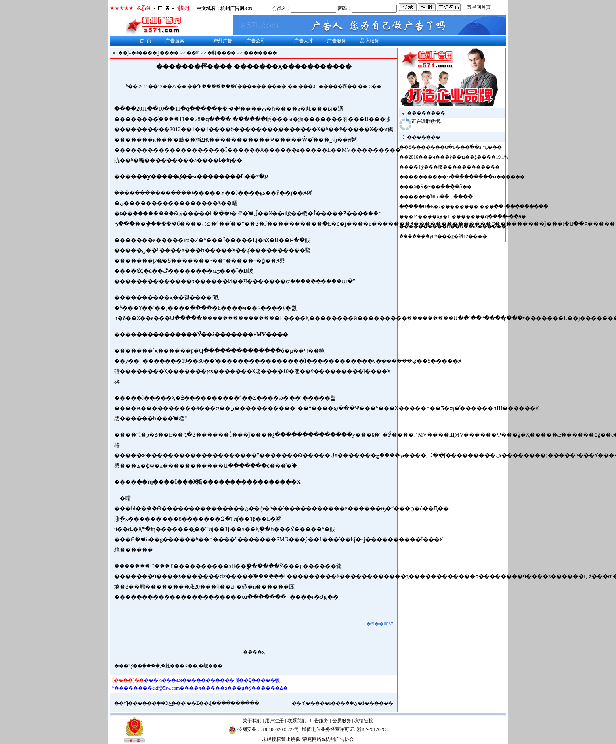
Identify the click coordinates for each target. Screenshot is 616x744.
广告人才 (303, 41)
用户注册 (274, 720)
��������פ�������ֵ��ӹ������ (467, 177)
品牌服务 (369, 41)
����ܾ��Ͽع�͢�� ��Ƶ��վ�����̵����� (198, 703)
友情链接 (363, 720)
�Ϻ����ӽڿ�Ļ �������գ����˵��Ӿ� (467, 216)
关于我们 (252, 720)
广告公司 (255, 41)
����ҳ (254, 652)
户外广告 (222, 41)
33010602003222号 (280, 729)
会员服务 (341, 720)
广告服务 (336, 41)
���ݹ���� (161, 53)
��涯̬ (193, 53)
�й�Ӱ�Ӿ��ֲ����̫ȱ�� (440, 187)
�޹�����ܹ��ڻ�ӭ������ (354, 703)
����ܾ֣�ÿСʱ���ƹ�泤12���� (447, 236)
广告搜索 (174, 41)
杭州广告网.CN (236, 8)
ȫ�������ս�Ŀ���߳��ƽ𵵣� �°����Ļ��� (455, 147)
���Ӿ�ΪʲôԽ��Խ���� (441, 196)
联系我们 (296, 720)
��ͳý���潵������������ (454, 167)
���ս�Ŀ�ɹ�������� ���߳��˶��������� (478, 206)
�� (352, 86)
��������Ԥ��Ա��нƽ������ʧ (459, 226)
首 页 (145, 41)
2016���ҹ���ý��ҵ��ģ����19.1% (458, 157)
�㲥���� (221, 53)
